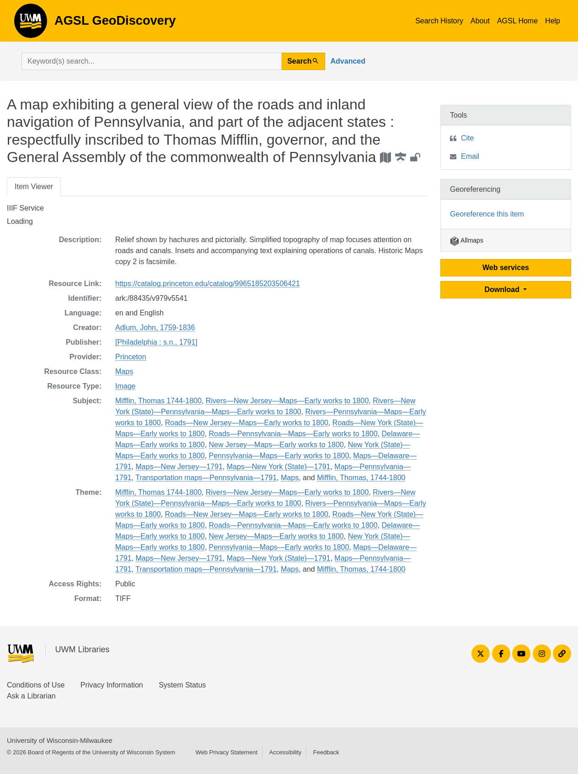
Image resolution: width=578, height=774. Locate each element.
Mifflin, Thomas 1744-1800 (158, 401)
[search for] (151, 61)
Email (470, 156)
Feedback (326, 752)
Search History (439, 21)
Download (503, 289)
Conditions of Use (35, 685)
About (480, 21)
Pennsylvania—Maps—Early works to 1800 (279, 456)
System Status (182, 685)
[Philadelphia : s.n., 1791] (156, 342)
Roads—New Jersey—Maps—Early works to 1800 (246, 423)
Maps (124, 371)
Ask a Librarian (31, 696)
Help (552, 21)
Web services (505, 267)
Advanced (348, 61)
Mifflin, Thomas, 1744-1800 (361, 478)
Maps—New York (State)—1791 (279, 467)
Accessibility (285, 752)
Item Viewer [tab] (34, 186)
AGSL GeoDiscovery (31, 24)
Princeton (130, 357)
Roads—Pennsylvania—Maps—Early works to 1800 (293, 434)
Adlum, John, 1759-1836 (155, 327)
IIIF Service (25, 208)
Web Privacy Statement (226, 752)
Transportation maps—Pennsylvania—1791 (206, 478)
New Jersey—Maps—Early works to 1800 (276, 445)
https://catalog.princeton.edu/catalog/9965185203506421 (207, 283)
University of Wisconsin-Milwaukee (59, 740)
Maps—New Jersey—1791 (178, 467)
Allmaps (466, 240)
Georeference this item (487, 214)
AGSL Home (517, 21)
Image (125, 386)
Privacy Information (111, 685)
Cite (467, 138)
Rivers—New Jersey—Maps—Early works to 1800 (287, 401)
